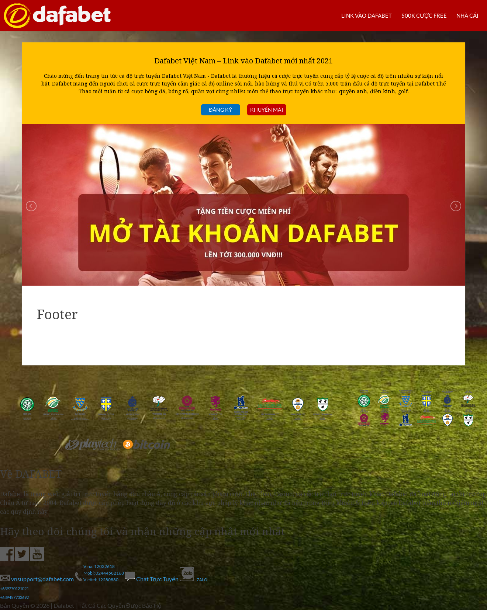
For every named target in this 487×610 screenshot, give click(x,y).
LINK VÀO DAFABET (361, 15)
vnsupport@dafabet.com (37, 578)
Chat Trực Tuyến (152, 578)
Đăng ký (220, 110)
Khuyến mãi (266, 110)
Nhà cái (467, 15)
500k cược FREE (421, 15)
